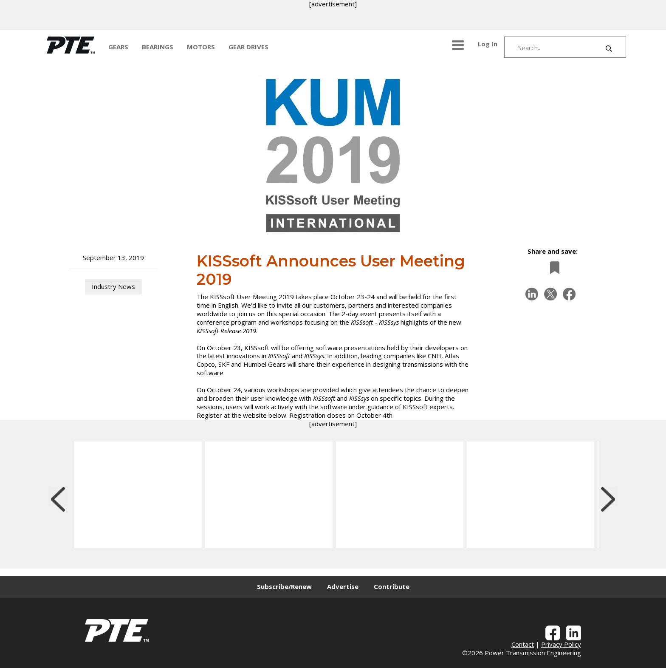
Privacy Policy (561, 644)
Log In (487, 44)
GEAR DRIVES (248, 46)
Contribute (391, 586)
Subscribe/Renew (284, 586)
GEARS (118, 46)
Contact (522, 644)
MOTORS (201, 46)
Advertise (342, 586)
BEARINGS (157, 46)
